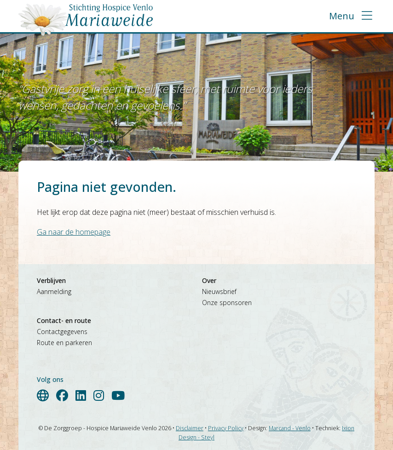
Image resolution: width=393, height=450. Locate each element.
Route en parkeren (64, 342)
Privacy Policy (225, 428)
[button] (350, 16)
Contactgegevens (62, 331)
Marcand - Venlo (290, 428)
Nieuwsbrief (219, 291)
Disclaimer (189, 428)
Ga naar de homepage (73, 232)
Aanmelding (54, 291)
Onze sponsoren (227, 302)
